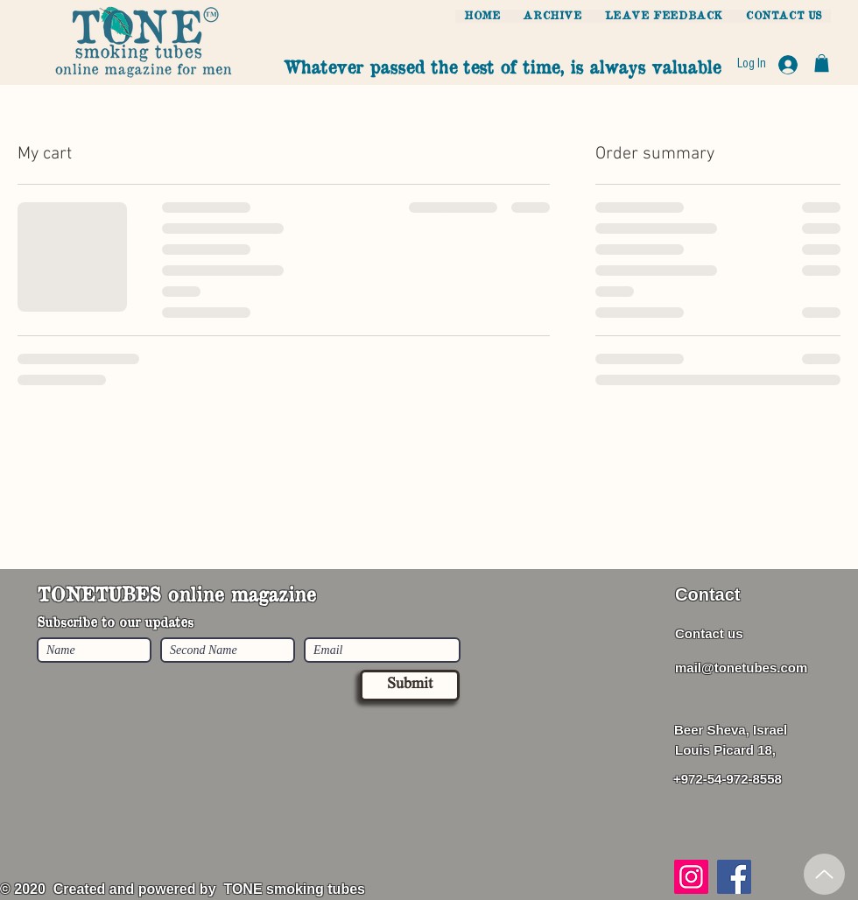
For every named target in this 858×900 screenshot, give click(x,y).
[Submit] (410, 685)
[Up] (824, 874)
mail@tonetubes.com (741, 667)
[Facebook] (734, 877)
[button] (821, 63)
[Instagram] (691, 877)
